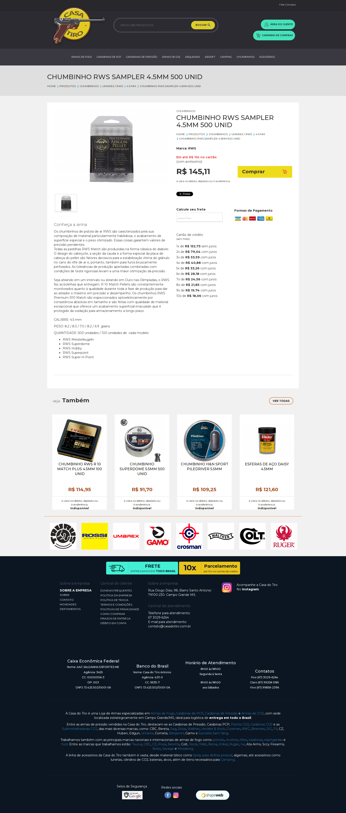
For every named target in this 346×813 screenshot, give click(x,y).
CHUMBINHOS (245, 56)
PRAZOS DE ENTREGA (115, 618)
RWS (192, 148)
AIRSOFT (210, 56)
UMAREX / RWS (111, 86)
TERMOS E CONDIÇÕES (116, 604)
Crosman (234, 729)
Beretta (174, 744)
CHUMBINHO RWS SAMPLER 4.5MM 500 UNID (169, 86)
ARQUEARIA (192, 56)
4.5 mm (130, 86)
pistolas (218, 740)
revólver (232, 740)
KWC (246, 729)
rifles (243, 740)
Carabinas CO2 (261, 724)
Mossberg (185, 749)
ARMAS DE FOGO (81, 56)
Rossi (182, 729)
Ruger (234, 744)
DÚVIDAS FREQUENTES (116, 590)
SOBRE (65, 595)
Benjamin (176, 733)
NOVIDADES (68, 604)
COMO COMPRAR (112, 613)
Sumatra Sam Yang (213, 733)
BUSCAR (203, 25)
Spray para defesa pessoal (212, 755)
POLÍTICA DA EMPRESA (116, 595)
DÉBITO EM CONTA (113, 623)
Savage (168, 749)
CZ (154, 744)
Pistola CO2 (240, 724)
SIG (269, 729)
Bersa (212, 744)
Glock (193, 744)
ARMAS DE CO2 (171, 56)
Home (51, 86)
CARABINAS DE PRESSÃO (141, 56)
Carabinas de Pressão (221, 713)
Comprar (265, 172)
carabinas (255, 740)
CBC (147, 744)
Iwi (243, 744)
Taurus (137, 744)
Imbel (223, 744)
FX (275, 729)
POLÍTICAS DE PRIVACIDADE (119, 609)
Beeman (258, 729)
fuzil (65, 744)
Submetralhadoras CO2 (79, 729)
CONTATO (67, 599)
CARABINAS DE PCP (109, 56)
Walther (194, 729)
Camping (228, 760)
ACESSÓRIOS (267, 56)
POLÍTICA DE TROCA (114, 600)
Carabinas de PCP (189, 713)
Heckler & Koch (213, 729)
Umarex (147, 733)
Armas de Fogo (163, 713)
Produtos (66, 86)
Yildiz (203, 744)
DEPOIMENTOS (70, 609)
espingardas (273, 740)
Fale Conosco (287, 4)
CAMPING (226, 56)
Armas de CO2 (252, 713)
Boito (156, 749)
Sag (173, 729)
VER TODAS (281, 401)
